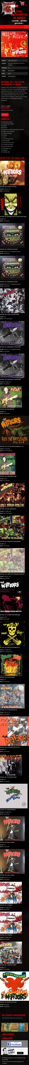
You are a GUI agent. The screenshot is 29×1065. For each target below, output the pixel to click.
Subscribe (20, 1053)
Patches (15, 1018)
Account (14, 2)
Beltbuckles (6, 1018)
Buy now (4, 115)
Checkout (10, 4)
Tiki (21, 1018)
